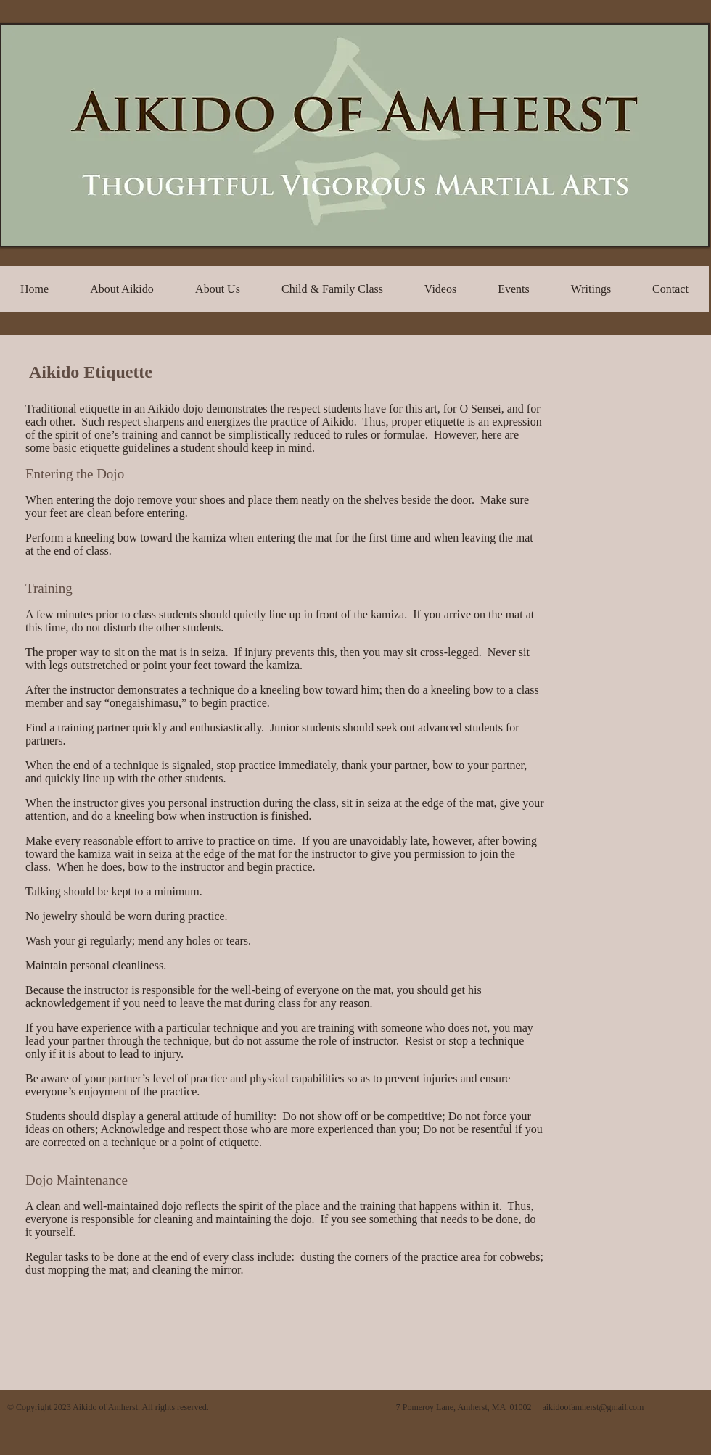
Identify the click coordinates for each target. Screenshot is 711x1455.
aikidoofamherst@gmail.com (593, 1407)
